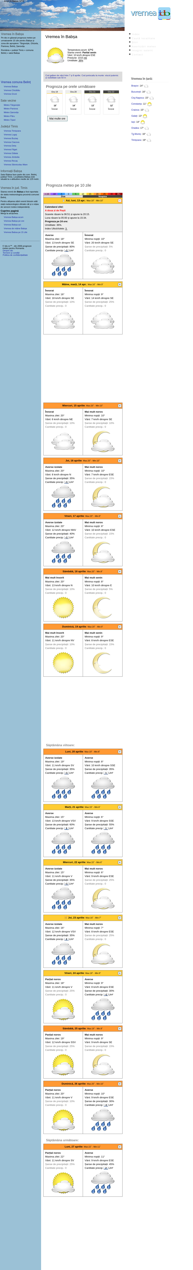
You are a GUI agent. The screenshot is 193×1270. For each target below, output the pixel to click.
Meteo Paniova (11, 108)
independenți (23, 207)
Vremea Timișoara (12, 131)
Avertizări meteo (144, 46)
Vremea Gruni (10, 94)
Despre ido (8, 250)
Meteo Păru (9, 116)
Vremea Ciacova (11, 142)
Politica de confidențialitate (15, 255)
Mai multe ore (57, 118)
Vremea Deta (10, 146)
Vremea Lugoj (10, 134)
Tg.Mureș (136, 134)
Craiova (135, 110)
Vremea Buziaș (11, 138)
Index (136, 34)
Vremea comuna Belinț (16, 82)
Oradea (135, 128)
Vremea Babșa (11, 86)
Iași (133, 122)
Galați (134, 116)
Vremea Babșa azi (12, 225)
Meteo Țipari (9, 120)
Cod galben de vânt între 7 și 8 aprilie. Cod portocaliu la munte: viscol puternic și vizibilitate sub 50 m (81, 76)
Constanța (136, 104)
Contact (137, 54)
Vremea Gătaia (11, 153)
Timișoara (136, 140)
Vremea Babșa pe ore (14, 221)
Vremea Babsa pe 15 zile (15, 232)
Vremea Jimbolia (11, 157)
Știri (135, 42)
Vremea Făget (10, 149)
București (136, 91)
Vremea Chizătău (12, 90)
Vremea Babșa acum (13, 217)
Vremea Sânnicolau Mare (16, 164)
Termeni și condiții (11, 253)
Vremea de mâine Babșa (15, 228)
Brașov (134, 85)
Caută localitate (143, 38)
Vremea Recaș (11, 161)
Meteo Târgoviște (12, 105)
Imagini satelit (142, 50)
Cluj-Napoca (137, 98)
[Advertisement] (82, 151)
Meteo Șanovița (11, 112)
